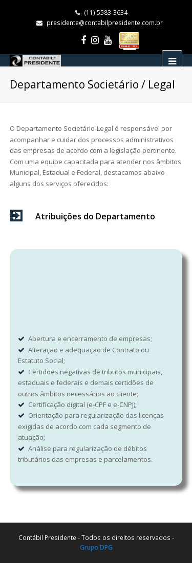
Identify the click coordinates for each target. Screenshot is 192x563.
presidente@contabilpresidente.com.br (105, 22)
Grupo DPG (96, 547)
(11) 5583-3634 (101, 12)
